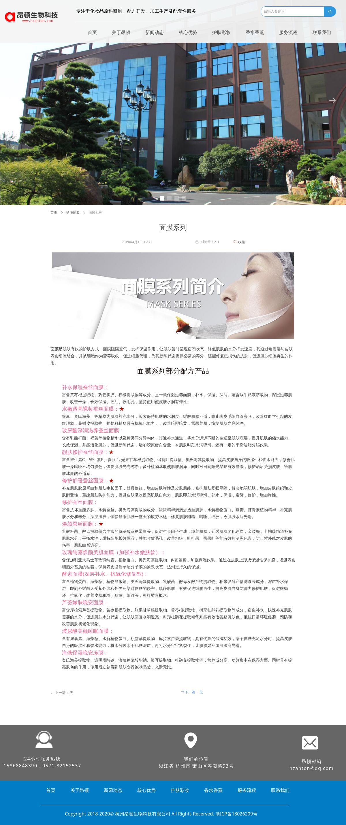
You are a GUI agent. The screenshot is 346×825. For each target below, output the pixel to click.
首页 (53, 213)
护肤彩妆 (73, 213)
